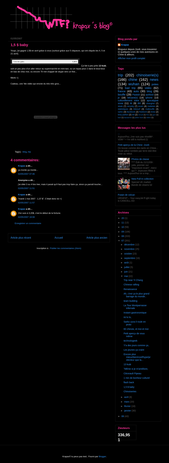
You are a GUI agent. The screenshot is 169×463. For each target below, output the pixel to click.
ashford (149, 94)
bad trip (130, 88)
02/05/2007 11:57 (26, 202)
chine (132, 79)
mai (126, 276)
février (127, 406)
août (126, 262)
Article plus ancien (96, 237)
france (122, 91)
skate (120, 106)
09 (123, 231)
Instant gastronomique (135, 312)
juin (126, 271)
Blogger (102, 456)
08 (123, 236)
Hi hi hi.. (128, 317)
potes (155, 84)
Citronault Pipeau (132, 373)
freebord (143, 112)
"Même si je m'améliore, (136, 368)
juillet (127, 267)
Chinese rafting (131, 284)
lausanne (128, 117)
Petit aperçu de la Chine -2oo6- (134, 145)
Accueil (59, 237)
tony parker (123, 115)
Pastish (136, 94)
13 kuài (127, 364)
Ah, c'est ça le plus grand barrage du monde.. (136, 295)
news (154, 79)
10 (123, 227)
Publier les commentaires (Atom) (65, 248)
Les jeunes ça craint (134, 349)
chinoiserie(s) (147, 75)
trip (29, 152)
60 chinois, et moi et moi (136, 329)
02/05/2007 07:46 (26, 174)
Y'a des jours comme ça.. (137, 345)
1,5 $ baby (129, 387)
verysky (130, 106)
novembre (129, 249)
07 (123, 240)
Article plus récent (21, 237)
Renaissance (130, 289)
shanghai (150, 103)
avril (126, 397)
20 (123, 218)
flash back (129, 382)
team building (130, 301)
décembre (129, 244)
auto (136, 91)
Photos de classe (140, 159)
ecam (140, 106)
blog (25, 152)
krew (153, 112)
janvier (128, 410)
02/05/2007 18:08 (26, 217)
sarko (120, 112)
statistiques (123, 109)
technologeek (130, 340)
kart (119, 117)
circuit (140, 115)
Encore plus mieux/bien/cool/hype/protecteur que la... (137, 357)
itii (131, 103)
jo (119, 97)
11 (123, 222)
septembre (130, 258)
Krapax (21, 166)
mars (127, 401)
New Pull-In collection (143, 178)
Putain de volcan (126, 194)
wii (133, 115)
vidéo (148, 88)
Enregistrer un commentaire (28, 223)
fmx (147, 115)
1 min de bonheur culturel (137, 378)
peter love (139, 117)
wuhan (133, 84)
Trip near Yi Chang (133, 280)
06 (123, 416)
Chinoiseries (130, 391)
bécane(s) (132, 97)
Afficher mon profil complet (131, 58)
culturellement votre (128, 100)
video (148, 117)
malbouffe (149, 109)
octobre (128, 253)
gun (154, 115)
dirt (139, 103)
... (119, 133)
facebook (131, 112)
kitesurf (137, 109)
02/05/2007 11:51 (26, 188)
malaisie (151, 106)
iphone (149, 97)
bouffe (121, 94)
